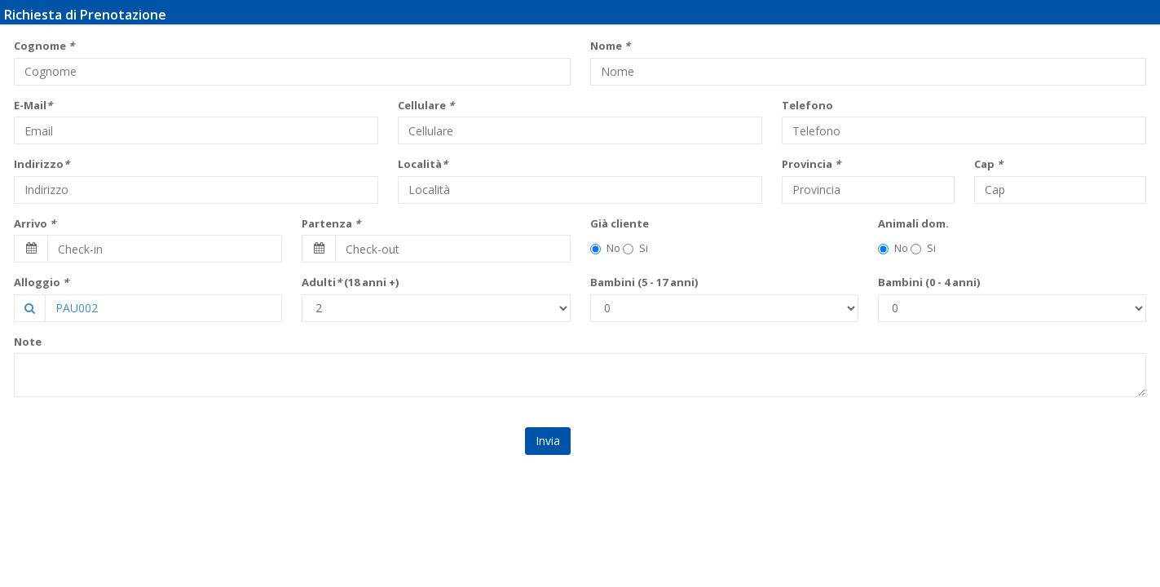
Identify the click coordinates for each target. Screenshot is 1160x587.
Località (423, 164)
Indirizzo (41, 164)
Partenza (331, 223)
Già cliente (619, 223)
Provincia (811, 164)
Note (28, 341)
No (605, 248)
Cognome (44, 45)
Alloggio (41, 282)
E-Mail (33, 105)
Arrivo (34, 223)
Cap (988, 164)
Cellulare (426, 105)
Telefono (807, 105)
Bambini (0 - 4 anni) (929, 282)
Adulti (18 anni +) (350, 282)
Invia (548, 440)
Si (635, 248)
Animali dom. (913, 223)
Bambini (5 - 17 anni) (644, 282)
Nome (610, 45)
